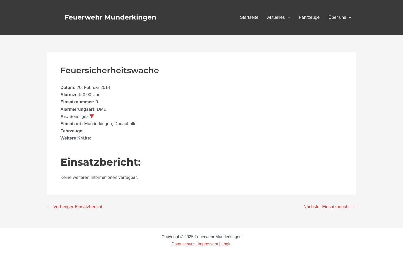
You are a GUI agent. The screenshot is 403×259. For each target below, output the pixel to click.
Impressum (208, 244)
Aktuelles (278, 17)
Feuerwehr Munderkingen (110, 17)
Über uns (339, 17)
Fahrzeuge (309, 17)
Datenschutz (183, 244)
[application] (287, 17)
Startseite (249, 17)
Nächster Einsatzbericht (329, 207)
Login (227, 244)
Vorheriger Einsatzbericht (75, 207)
